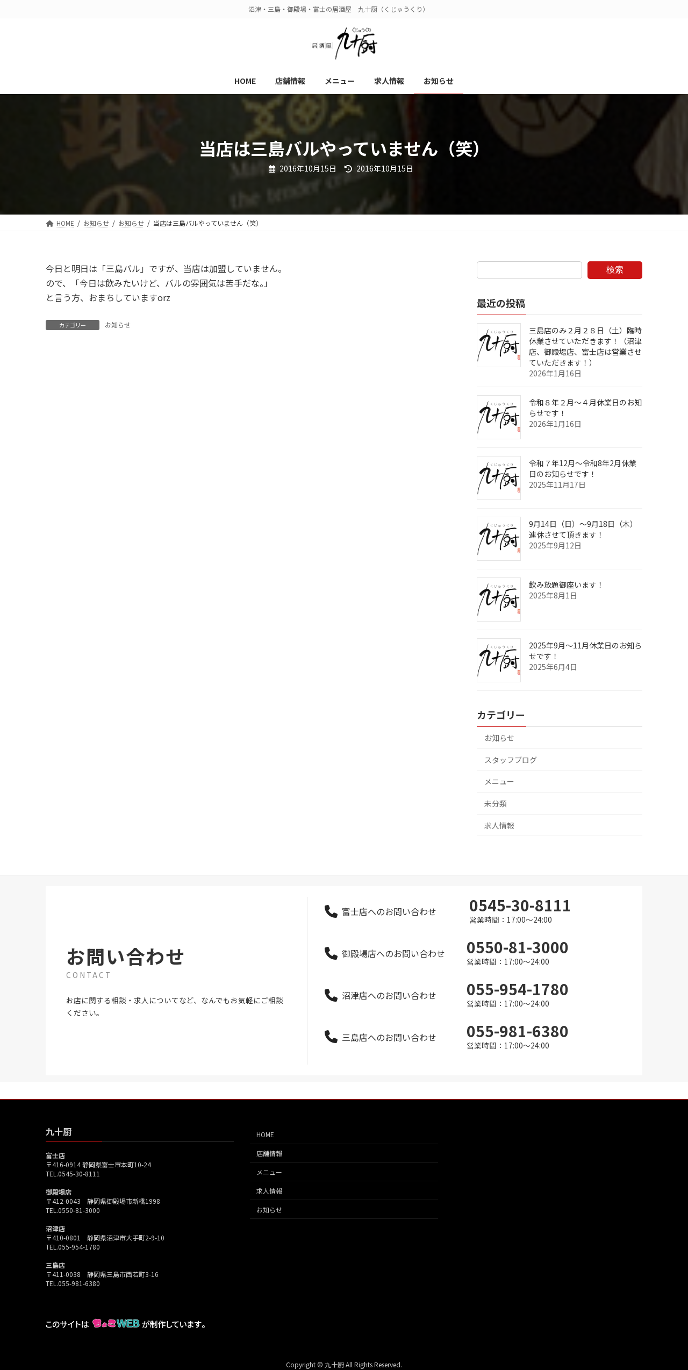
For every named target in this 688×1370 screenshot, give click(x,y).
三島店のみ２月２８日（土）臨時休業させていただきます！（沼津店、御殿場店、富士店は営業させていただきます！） (585, 346)
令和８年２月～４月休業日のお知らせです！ (585, 407)
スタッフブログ (510, 759)
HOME (265, 1134)
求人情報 (499, 825)
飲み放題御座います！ (566, 584)
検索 (615, 269)
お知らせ (118, 324)
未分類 (495, 803)
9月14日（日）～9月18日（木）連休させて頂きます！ (583, 529)
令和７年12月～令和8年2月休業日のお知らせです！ (582, 468)
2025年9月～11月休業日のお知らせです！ (585, 650)
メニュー (499, 781)
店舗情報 (269, 1153)
